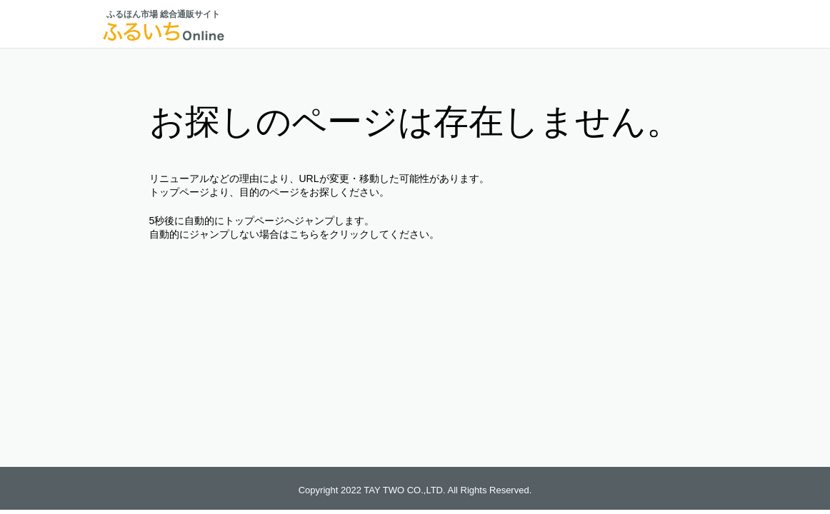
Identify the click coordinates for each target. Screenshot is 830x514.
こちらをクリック (329, 234)
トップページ (179, 192)
